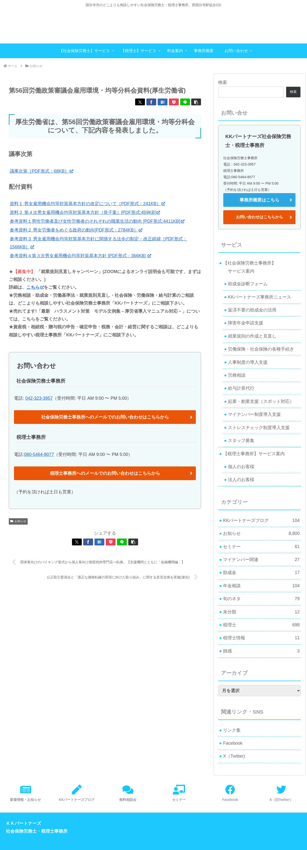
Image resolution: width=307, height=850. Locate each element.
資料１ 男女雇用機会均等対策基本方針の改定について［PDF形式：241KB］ (87, 203)
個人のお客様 (241, 466)
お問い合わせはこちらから (259, 217)
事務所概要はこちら (259, 200)
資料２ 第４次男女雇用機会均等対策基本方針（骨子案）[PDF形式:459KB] (85, 212)
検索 (222, 82)
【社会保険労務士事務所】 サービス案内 (247, 267)
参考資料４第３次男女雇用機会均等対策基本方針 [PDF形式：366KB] (80, 255)
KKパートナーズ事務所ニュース (259, 297)
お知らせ (18, 521)
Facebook (232, 743)
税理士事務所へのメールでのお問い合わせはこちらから (105, 473)
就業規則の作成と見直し (252, 336)
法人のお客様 (241, 479)
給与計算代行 (241, 388)
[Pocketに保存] (174, 102)
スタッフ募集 (241, 440)
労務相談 (237, 375)
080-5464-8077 (39, 454)
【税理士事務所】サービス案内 (254, 453)
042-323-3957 (39, 398)
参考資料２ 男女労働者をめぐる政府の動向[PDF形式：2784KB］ (76, 230)
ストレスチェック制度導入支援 (259, 427)
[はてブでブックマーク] (162, 102)
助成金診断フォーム (248, 283)
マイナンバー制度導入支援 (254, 414)
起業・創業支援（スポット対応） (261, 401)
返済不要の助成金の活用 (252, 310)
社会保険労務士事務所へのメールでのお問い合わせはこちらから (105, 417)
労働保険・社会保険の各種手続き (261, 349)
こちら (35, 287)
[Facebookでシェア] (151, 102)
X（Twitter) (234, 756)
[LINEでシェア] (185, 102)
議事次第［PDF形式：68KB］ (41, 171)
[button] (196, 102)
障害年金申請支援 (245, 322)
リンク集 (232, 730)
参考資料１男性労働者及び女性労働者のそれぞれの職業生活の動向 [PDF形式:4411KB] (97, 221)
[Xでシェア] (140, 102)
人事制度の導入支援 (248, 362)
